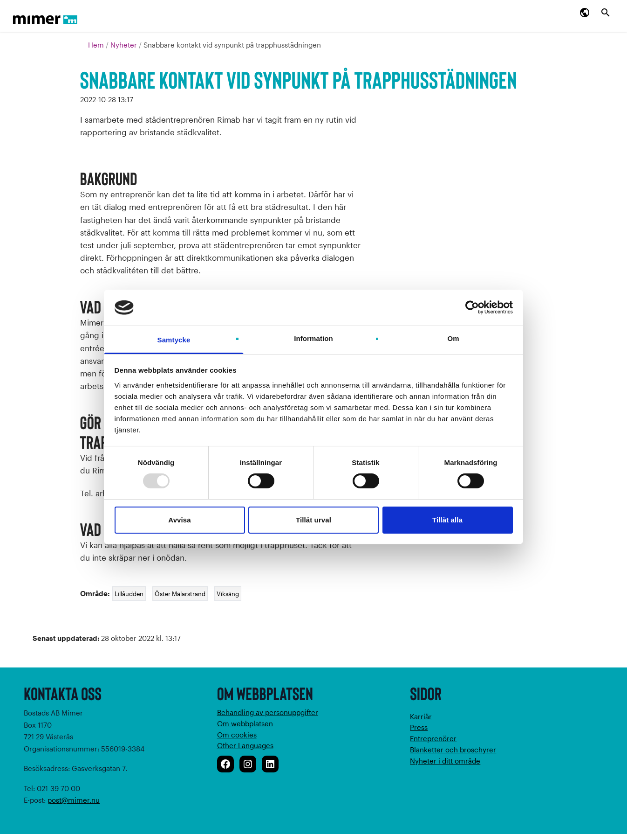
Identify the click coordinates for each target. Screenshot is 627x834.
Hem (97, 45)
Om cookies (237, 734)
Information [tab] (313, 338)
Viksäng (228, 593)
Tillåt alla (447, 520)
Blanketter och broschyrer (453, 749)
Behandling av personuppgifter (267, 712)
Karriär (421, 716)
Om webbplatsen (245, 723)
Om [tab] (453, 338)
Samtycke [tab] (174, 340)
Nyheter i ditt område (445, 761)
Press (419, 727)
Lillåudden (129, 593)
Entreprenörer (433, 738)
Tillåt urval (313, 520)
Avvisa (179, 520)
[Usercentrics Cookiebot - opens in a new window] (472, 307)
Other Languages (245, 745)
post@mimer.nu (74, 800)
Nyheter (124, 45)
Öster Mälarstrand (180, 593)
